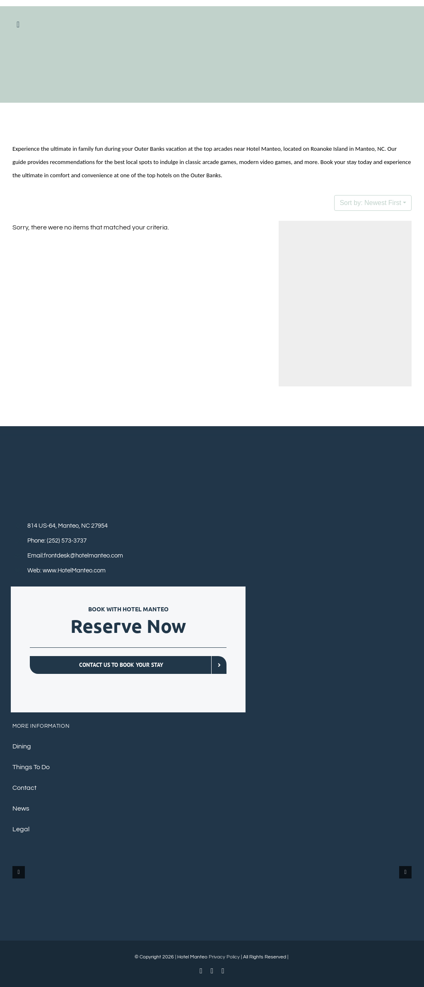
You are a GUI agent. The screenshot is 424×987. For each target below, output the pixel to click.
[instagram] (223, 971)
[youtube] (212, 971)
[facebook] (201, 971)
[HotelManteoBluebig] (212, 45)
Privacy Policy (224, 957)
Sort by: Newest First (370, 202)
